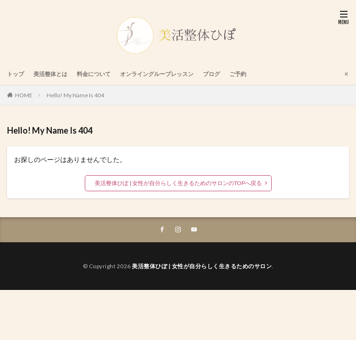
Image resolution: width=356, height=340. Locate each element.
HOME (23, 95)
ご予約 (237, 73)
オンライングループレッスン (157, 73)
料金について (94, 73)
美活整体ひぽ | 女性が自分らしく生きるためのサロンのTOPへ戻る (178, 183)
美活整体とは (50, 73)
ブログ (211, 73)
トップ (15, 73)
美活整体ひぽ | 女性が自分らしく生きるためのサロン (202, 266)
